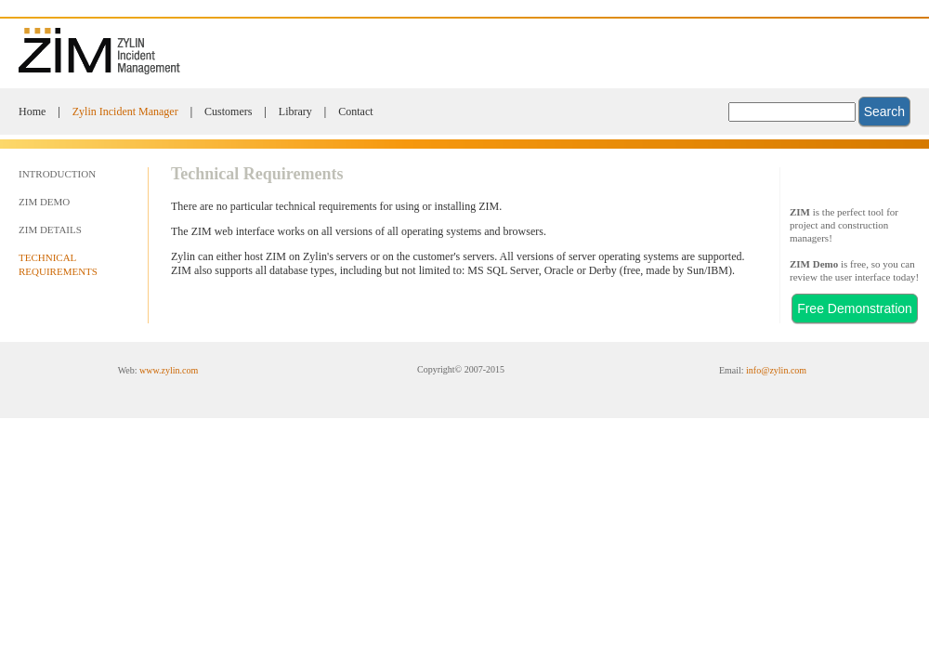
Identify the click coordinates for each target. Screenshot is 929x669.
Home (32, 111)
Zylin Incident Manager (125, 111)
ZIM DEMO (44, 201)
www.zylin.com (168, 370)
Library (295, 111)
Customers (228, 111)
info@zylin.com (776, 370)
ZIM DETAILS (50, 229)
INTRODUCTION (57, 173)
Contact (355, 111)
